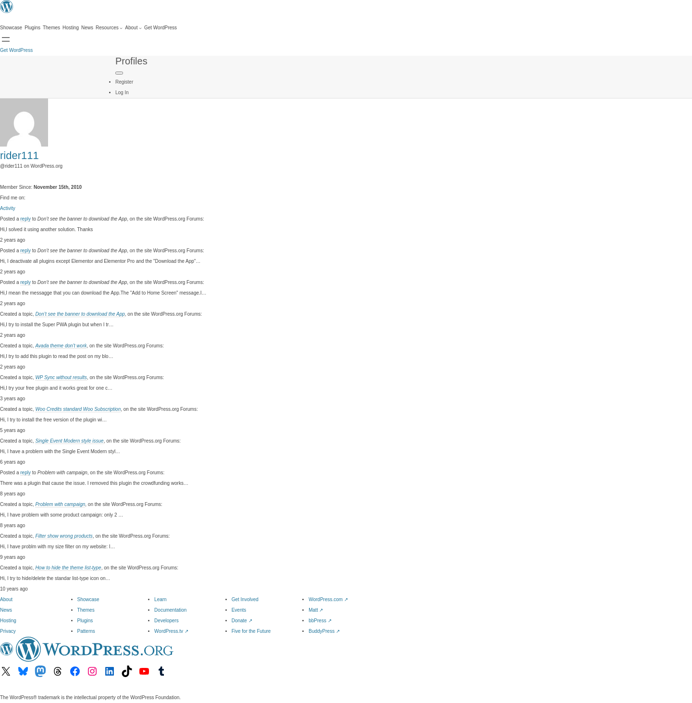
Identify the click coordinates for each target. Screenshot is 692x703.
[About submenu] (133, 28)
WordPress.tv (171, 631)
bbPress (320, 620)
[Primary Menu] (119, 73)
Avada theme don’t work (60, 345)
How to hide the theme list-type (68, 567)
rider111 (19, 155)
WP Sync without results (60, 377)
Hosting (8, 620)
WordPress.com (328, 599)
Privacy (8, 631)
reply (25, 219)
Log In (122, 92)
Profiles (131, 61)
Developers (166, 620)
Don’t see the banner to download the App (79, 314)
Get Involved (245, 599)
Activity (7, 208)
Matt (316, 610)
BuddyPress (324, 631)
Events (239, 610)
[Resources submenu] (109, 28)
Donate (242, 620)
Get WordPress (16, 50)
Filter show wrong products (64, 536)
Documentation (170, 610)
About (6, 599)
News (6, 610)
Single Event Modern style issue (69, 441)
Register (124, 82)
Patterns (86, 631)
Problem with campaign (60, 504)
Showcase (88, 599)
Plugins (85, 620)
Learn (160, 599)
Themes (86, 610)
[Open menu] (6, 39)
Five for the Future (251, 631)
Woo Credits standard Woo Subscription (78, 409)
